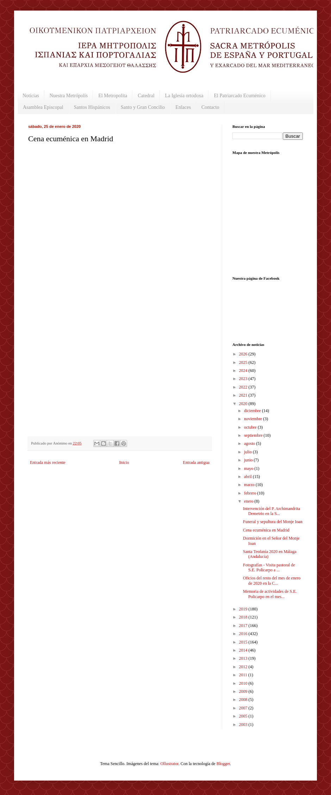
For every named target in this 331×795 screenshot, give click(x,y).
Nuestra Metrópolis (69, 95)
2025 (244, 362)
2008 (244, 699)
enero (249, 501)
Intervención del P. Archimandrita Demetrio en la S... (271, 511)
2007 (244, 708)
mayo (249, 468)
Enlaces (183, 107)
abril (248, 476)
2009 (244, 691)
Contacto (210, 107)
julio (248, 451)
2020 (244, 403)
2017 (244, 625)
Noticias (31, 95)
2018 (244, 617)
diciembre (253, 410)
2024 (244, 370)
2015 (244, 642)
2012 (244, 666)
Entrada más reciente (47, 462)
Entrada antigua (196, 462)
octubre (251, 427)
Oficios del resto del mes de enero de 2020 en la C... (271, 580)
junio (249, 460)
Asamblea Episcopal (43, 107)
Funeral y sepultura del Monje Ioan (272, 521)
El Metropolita (112, 95)
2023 (244, 378)
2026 (244, 354)
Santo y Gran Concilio (143, 107)
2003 (244, 724)
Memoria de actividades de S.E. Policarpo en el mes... (270, 594)
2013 (244, 658)
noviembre (253, 418)
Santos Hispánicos (92, 107)
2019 (244, 609)
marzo (250, 484)
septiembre (254, 435)
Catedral (146, 95)
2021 (244, 395)
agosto (250, 443)
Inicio (124, 462)
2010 (244, 683)
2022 (244, 387)
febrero (250, 493)
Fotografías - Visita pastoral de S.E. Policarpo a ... (269, 567)
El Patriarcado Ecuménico (239, 95)
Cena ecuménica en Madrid (266, 530)
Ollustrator (169, 763)
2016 (244, 633)
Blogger (223, 763)
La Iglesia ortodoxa (184, 95)
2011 (244, 674)
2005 (244, 716)
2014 (244, 650)
